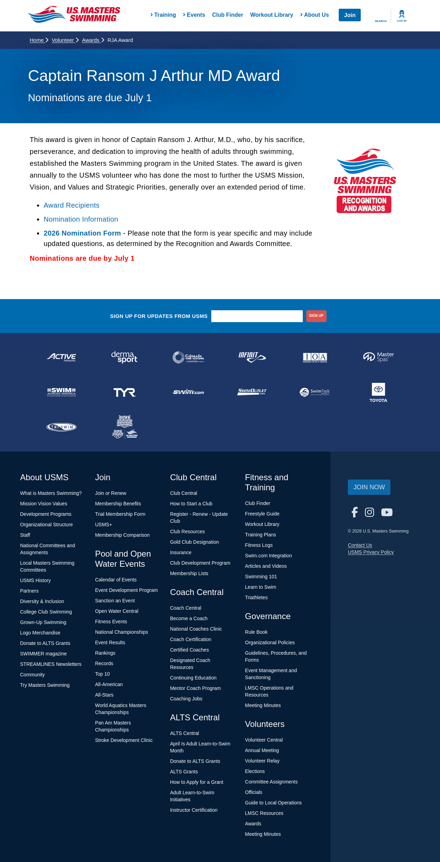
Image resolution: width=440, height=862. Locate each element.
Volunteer (65, 40)
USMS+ (103, 524)
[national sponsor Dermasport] (125, 357)
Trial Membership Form (120, 514)
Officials (254, 792)
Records (104, 663)
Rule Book (256, 632)
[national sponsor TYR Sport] (125, 392)
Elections (255, 771)
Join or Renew (110, 493)
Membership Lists (189, 573)
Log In (401, 20)
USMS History (35, 580)
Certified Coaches (189, 650)
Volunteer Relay (262, 761)
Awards (93, 40)
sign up (316, 316)
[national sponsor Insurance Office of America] (315, 357)
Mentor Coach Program (195, 688)
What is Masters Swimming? (51, 493)
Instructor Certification (194, 810)
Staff (25, 535)
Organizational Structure (46, 524)
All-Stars (104, 695)
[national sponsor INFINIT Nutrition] (252, 357)
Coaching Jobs (186, 698)
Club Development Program (200, 563)
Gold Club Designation (194, 542)
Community (32, 674)
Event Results (110, 642)
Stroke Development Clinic (124, 740)
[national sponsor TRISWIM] (61, 427)
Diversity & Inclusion (42, 601)
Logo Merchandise (40, 633)
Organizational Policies (270, 642)
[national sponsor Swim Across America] (61, 392)
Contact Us (360, 545)
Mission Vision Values (43, 503)
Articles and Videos (266, 566)
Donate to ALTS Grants (45, 643)
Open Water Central (116, 611)
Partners (29, 591)
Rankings (105, 653)
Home (39, 40)
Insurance (180, 552)
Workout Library (271, 15)
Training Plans (260, 534)
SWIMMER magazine (43, 653)
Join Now (369, 487)
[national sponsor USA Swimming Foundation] (125, 427)
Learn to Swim (260, 587)
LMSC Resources (264, 813)
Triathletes (256, 597)
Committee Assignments (271, 782)
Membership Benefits (118, 503)
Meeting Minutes (263, 705)
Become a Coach (188, 618)
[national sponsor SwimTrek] (315, 392)
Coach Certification (190, 639)
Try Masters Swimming (45, 685)
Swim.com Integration (268, 555)
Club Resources (187, 531)
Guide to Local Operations (273, 802)
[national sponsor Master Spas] (379, 357)
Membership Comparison (122, 535)
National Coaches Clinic (196, 629)
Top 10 (102, 674)
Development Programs (46, 514)
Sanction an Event (115, 600)
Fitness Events (111, 621)
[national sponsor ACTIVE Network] (61, 357)
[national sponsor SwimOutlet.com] (252, 392)
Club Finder (227, 15)
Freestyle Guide (262, 514)
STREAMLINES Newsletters (51, 664)
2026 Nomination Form (82, 233)
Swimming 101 (261, 576)
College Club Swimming (46, 612)
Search (381, 21)
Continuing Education (193, 678)
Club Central (183, 493)
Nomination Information (81, 219)
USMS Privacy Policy (371, 552)
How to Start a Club (191, 503)
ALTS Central (184, 733)
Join (349, 15)
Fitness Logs (259, 545)
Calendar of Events (116, 579)
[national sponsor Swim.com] (188, 392)
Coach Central (185, 608)
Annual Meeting (262, 750)
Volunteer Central (264, 740)
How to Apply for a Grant (196, 782)
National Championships (121, 632)
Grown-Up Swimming (43, 622)
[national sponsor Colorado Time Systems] (188, 357)
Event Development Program (126, 590)
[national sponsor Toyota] (379, 392)
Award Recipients (72, 205)
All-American (109, 684)
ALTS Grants (184, 771)
